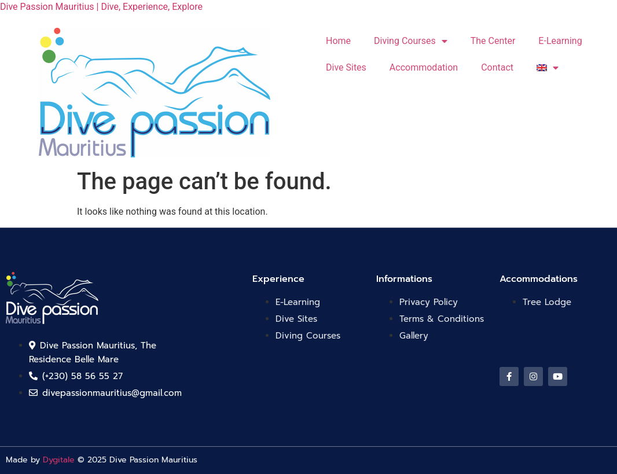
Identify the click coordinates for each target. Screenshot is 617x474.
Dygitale (59, 460)
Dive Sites (346, 67)
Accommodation (424, 67)
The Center (493, 40)
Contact (497, 67)
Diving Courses (410, 41)
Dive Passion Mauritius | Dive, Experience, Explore (101, 6)
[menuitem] (547, 67)
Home (338, 40)
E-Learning (560, 40)
